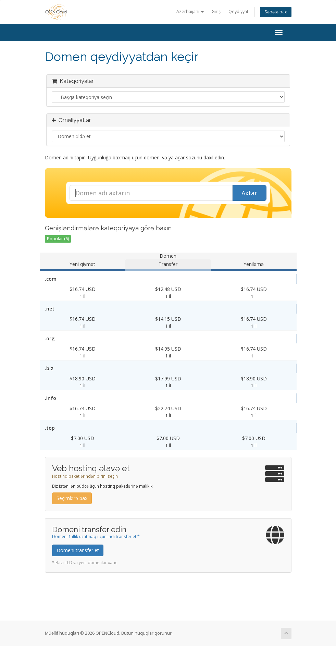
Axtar (249, 193)
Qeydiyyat (238, 11)
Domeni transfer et (78, 550)
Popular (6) (58, 239)
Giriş (216, 11)
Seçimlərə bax (72, 498)
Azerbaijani (190, 11)
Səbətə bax (275, 12)
